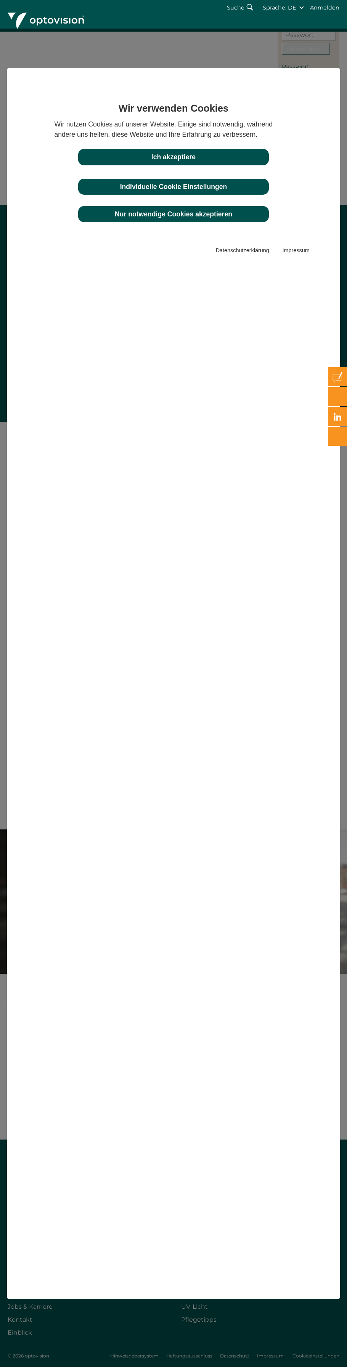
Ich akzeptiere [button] (173, 157)
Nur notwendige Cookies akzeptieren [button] (173, 214)
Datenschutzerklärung (242, 250)
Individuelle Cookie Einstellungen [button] (173, 186)
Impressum (296, 250)
